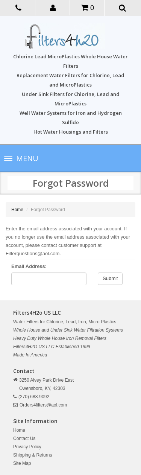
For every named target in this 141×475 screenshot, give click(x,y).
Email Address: (29, 266)
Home (17, 209)
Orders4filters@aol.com (43, 405)
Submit (110, 278)
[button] (53, 7)
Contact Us (24, 438)
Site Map (22, 463)
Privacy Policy (27, 446)
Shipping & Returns (32, 455)
